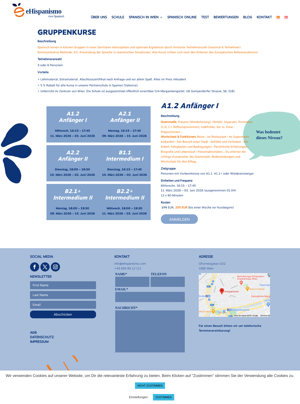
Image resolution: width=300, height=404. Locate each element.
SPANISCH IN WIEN (144, 17)
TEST (205, 17)
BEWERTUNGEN (226, 17)
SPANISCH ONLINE (181, 17)
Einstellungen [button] (138, 397)
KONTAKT (264, 17)
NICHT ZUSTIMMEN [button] (150, 385)
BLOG (247, 17)
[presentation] (147, 365)
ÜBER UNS (99, 17)
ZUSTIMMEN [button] (163, 397)
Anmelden (179, 219)
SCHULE (117, 17)
